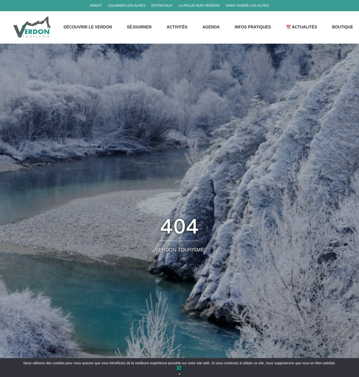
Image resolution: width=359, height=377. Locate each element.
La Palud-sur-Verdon (199, 5)
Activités (177, 27)
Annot (96, 5)
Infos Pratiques (253, 27)
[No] (179, 374)
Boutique (342, 27)
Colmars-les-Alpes (126, 5)
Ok (179, 368)
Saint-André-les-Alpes (247, 5)
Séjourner (139, 27)
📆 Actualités (301, 27)
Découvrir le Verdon (88, 27)
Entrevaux (162, 5)
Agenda (211, 27)
